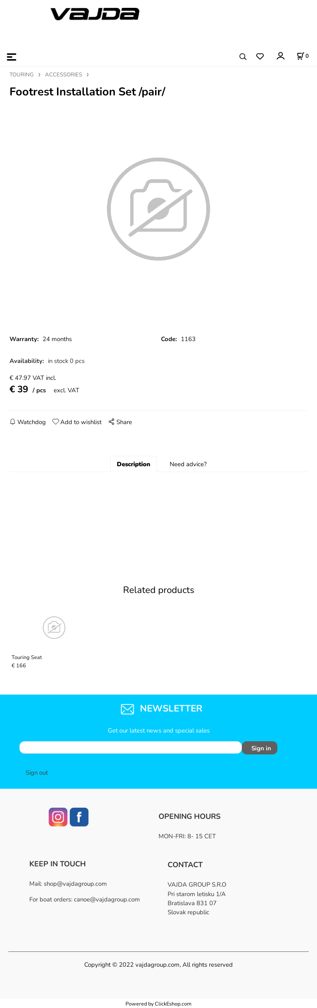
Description (133, 464)
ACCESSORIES (63, 74)
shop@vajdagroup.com (75, 884)
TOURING (21, 74)
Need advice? (188, 464)
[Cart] (302, 56)
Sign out (37, 772)
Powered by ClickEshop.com (158, 1003)
